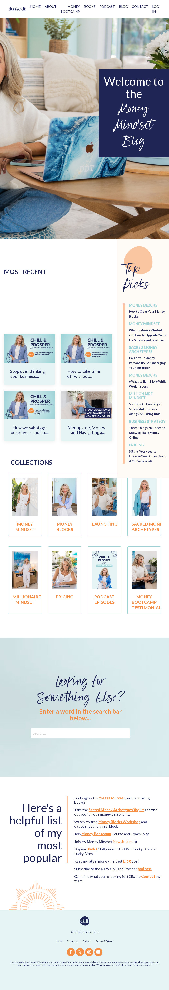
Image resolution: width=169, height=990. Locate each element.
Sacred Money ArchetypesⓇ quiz (116, 824)
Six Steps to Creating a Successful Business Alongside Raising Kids (146, 419)
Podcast (87, 955)
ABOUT (51, 6)
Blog (127, 875)
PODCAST (107, 6)
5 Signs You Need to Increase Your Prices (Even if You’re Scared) (146, 466)
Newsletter (122, 856)
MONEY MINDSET (25, 537)
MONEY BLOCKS (64, 537)
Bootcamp (72, 955)
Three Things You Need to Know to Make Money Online (148, 443)
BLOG (123, 6)
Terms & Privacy (105, 955)
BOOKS (89, 6)
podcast (145, 883)
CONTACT (140, 6)
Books (92, 863)
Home (59, 955)
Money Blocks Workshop (119, 836)
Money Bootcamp (96, 848)
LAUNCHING (106, 535)
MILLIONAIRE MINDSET (28, 610)
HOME (35, 6)
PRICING (64, 608)
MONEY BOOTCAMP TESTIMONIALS (150, 613)
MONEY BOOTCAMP (70, 8)
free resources (111, 812)
